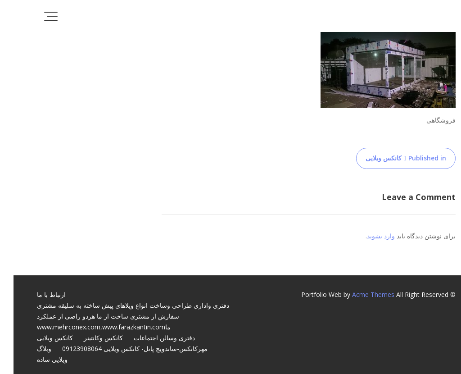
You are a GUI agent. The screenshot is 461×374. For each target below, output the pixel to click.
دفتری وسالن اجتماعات (150, 337)
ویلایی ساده (38, 359)
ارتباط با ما (37, 294)
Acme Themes (360, 294)
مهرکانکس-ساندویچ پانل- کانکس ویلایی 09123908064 (121, 348)
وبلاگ (30, 348)
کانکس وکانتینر (89, 337)
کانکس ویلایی (41, 337)
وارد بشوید (367, 236)
